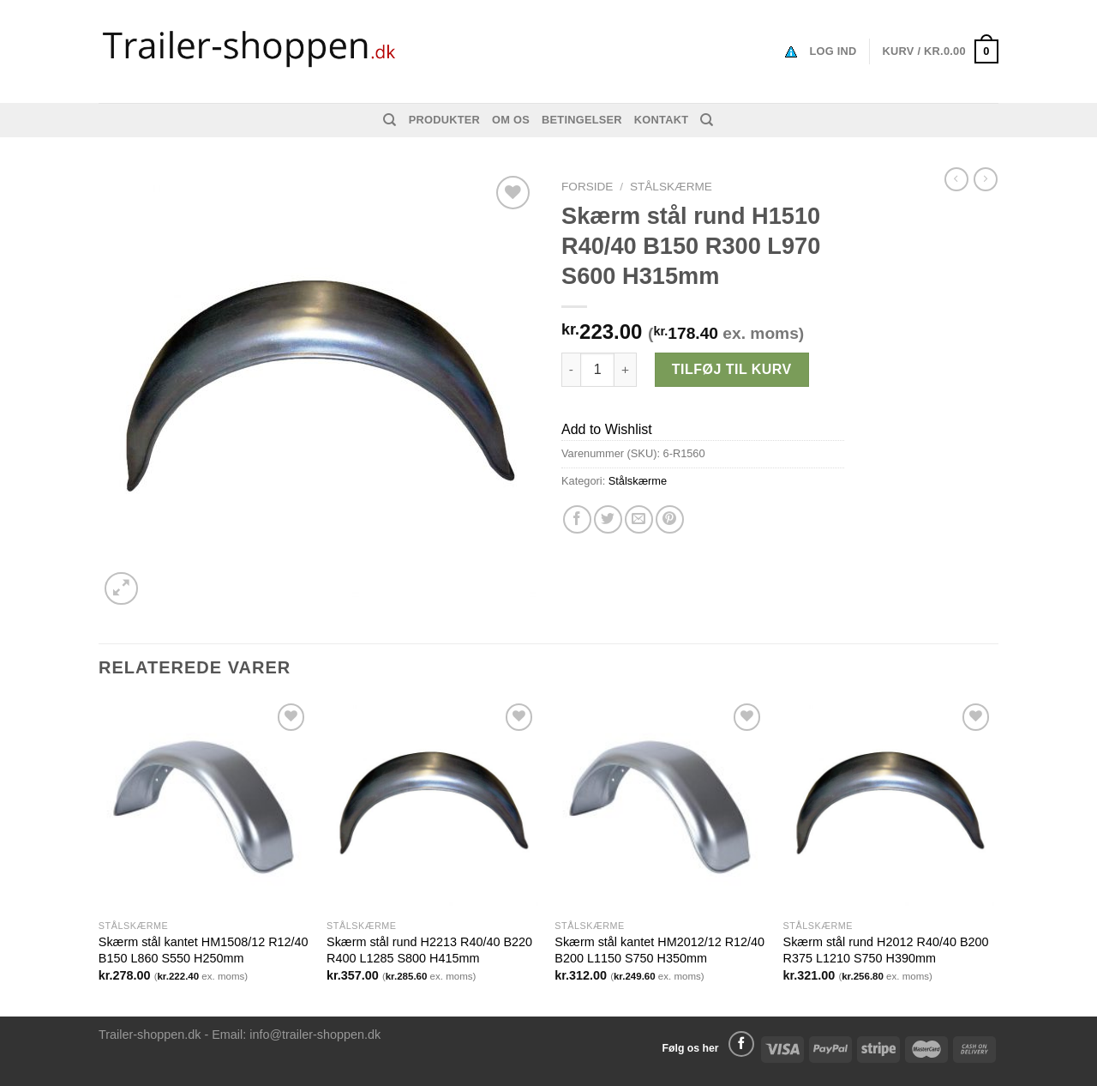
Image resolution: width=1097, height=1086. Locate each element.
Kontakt (661, 119)
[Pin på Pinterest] (670, 519)
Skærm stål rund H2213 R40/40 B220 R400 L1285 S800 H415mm (429, 950)
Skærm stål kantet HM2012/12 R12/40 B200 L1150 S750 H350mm (659, 950)
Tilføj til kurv (732, 369)
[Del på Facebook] (577, 519)
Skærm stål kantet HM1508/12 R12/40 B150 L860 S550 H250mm (204, 950)
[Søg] (389, 120)
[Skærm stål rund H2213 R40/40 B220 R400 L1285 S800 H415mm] (432, 805)
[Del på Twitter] (608, 519)
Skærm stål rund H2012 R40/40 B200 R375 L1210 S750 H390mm (886, 950)
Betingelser (582, 119)
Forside (587, 186)
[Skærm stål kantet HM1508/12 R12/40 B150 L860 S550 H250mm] (204, 805)
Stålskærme (671, 186)
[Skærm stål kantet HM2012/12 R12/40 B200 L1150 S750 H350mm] (660, 805)
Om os (511, 119)
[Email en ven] (639, 519)
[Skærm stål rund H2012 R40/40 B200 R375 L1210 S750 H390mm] (889, 805)
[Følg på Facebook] (741, 1044)
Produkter (444, 119)
